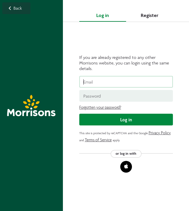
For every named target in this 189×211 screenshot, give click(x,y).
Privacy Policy (160, 132)
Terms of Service (98, 139)
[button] (126, 166)
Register (149, 15)
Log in (102, 15)
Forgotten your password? (100, 107)
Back (31, 105)
